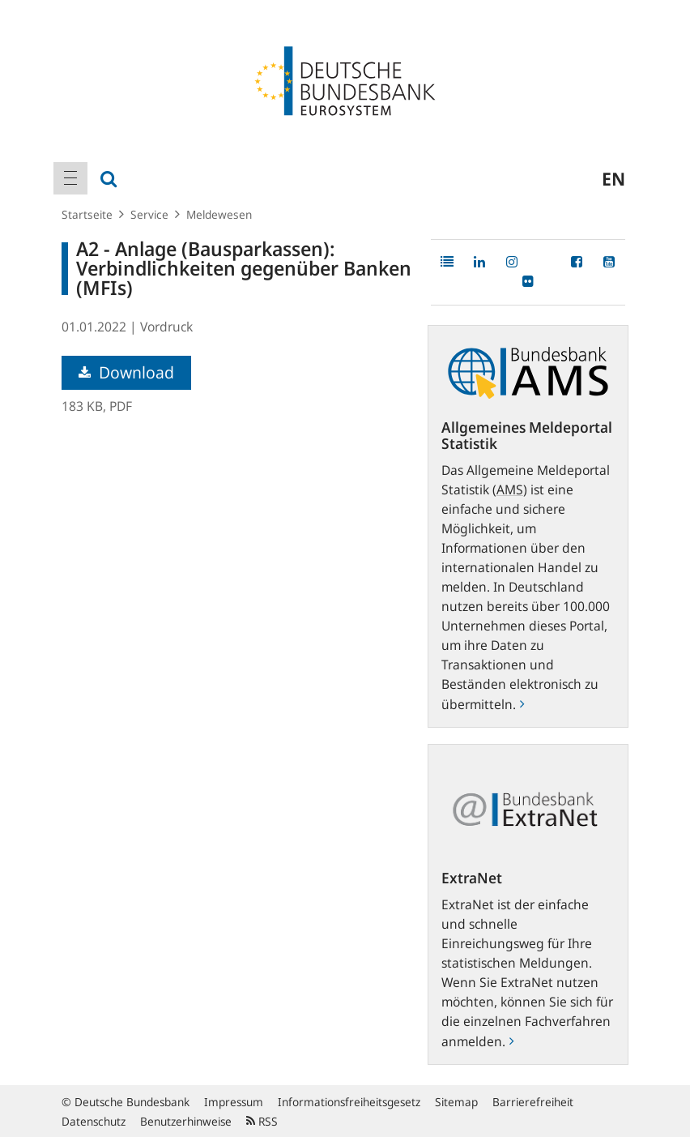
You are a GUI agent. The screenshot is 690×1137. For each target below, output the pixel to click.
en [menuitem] (613, 178)
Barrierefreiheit (532, 1101)
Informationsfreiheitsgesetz (349, 1101)
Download (126, 372)
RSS (262, 1121)
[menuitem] (70, 178)
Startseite (87, 214)
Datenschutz (94, 1121)
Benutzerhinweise (186, 1121)
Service (149, 214)
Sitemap (456, 1101)
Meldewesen (219, 214)
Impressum (233, 1101)
